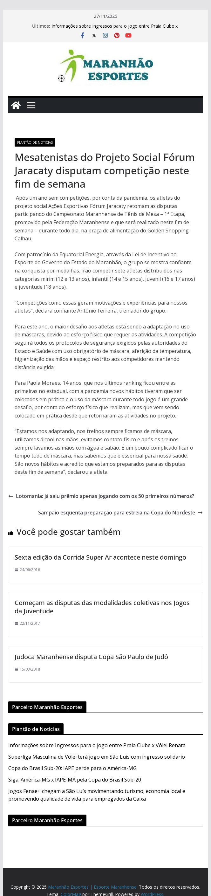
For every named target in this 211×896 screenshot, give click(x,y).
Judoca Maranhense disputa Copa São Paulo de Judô (91, 656)
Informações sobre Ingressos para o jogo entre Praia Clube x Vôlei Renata (97, 745)
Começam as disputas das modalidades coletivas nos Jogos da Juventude (102, 606)
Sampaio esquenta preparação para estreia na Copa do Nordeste (120, 512)
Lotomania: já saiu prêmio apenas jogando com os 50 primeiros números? (101, 496)
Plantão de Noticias (35, 142)
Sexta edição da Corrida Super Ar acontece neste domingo (100, 557)
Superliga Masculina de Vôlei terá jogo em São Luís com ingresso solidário (96, 756)
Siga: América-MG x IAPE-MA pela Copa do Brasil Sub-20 (74, 779)
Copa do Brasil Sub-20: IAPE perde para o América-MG (72, 768)
